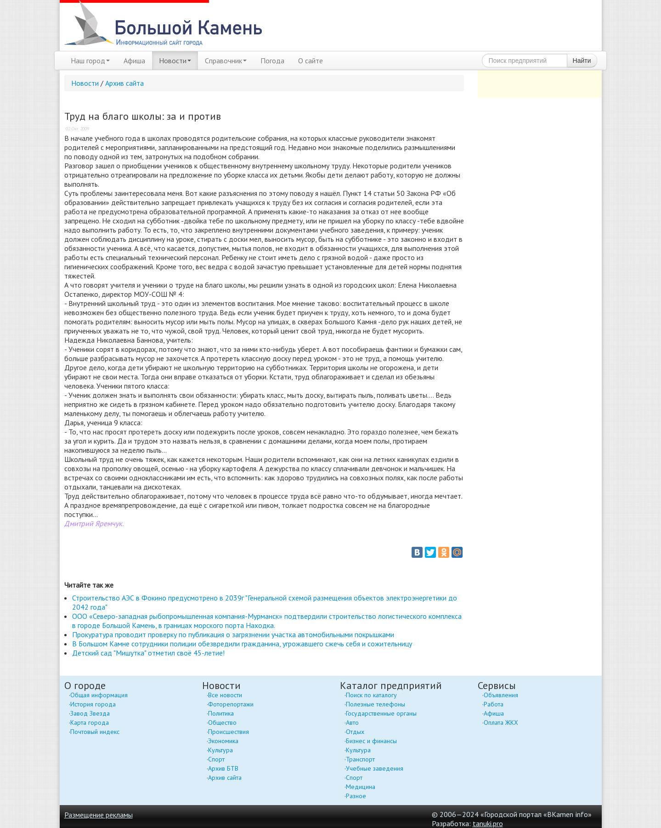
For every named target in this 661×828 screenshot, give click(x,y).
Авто (352, 722)
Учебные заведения (374, 768)
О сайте (310, 60)
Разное (356, 796)
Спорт (216, 759)
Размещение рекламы (98, 814)
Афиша (134, 60)
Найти (582, 60)
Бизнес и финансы (371, 741)
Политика (221, 713)
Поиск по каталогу (371, 695)
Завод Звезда (90, 713)
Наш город (90, 60)
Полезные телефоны (375, 704)
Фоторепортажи (231, 704)
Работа (493, 704)
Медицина (360, 787)
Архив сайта (124, 83)
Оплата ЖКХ (501, 722)
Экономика (223, 741)
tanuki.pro (488, 823)
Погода (272, 60)
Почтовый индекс (94, 732)
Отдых (355, 732)
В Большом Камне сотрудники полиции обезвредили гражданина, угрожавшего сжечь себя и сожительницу (242, 643)
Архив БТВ (223, 768)
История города (93, 704)
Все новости (225, 695)
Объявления (501, 695)
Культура (220, 750)
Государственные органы (381, 713)
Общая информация (99, 695)
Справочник (226, 60)
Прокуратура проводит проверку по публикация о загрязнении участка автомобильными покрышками (233, 634)
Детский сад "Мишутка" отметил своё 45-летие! (148, 652)
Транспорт (360, 759)
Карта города (89, 722)
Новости (175, 60)
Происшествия (228, 732)
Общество (222, 722)
